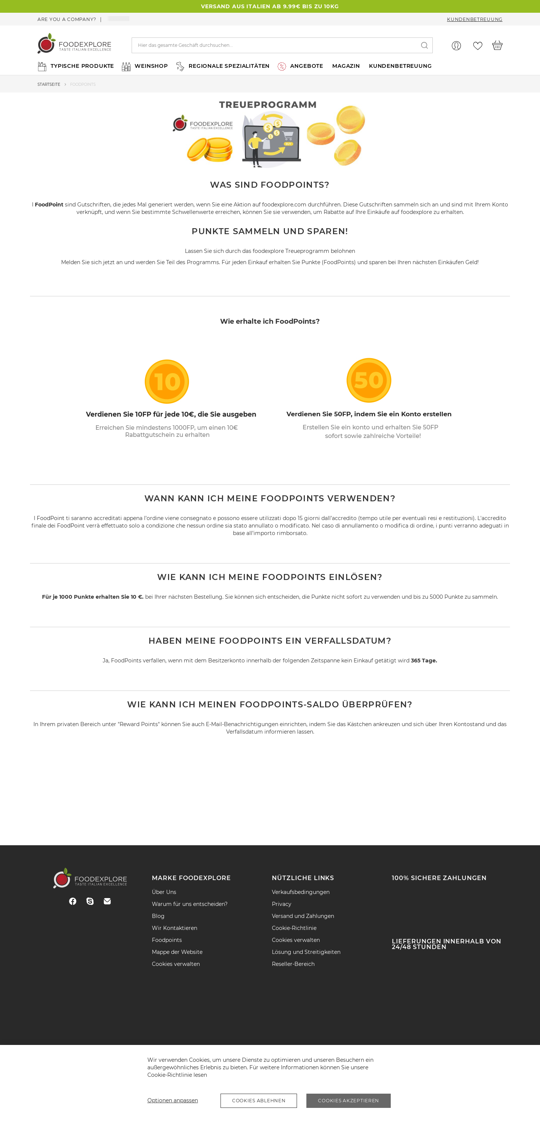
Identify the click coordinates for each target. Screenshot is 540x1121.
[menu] (270, 66)
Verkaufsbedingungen (301, 892)
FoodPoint (49, 204)
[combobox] (282, 45)
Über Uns (164, 892)
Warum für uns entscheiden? (190, 904)
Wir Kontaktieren (174, 928)
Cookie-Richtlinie (294, 928)
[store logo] (74, 45)
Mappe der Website (177, 952)
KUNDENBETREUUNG (400, 66)
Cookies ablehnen (259, 1100)
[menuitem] (75, 66)
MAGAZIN (346, 66)
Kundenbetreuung (474, 19)
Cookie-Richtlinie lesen (177, 1075)
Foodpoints (167, 940)
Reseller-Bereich (293, 964)
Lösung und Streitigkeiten (306, 952)
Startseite (49, 84)
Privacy (281, 904)
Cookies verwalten (176, 964)
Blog (158, 916)
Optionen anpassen (172, 1100)
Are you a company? (67, 19)
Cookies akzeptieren (348, 1100)
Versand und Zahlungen (303, 916)
